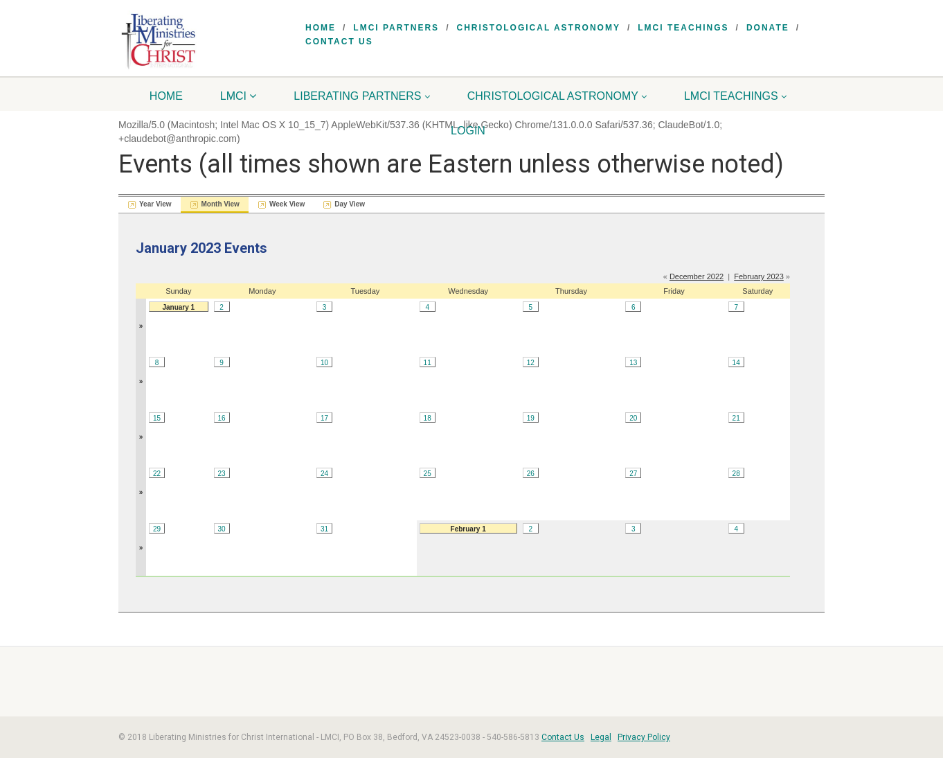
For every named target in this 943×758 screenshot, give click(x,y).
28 (736, 473)
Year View (155, 204)
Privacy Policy (644, 737)
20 (633, 418)
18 (427, 418)
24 (324, 473)
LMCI (238, 96)
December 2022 (697, 276)
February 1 (468, 529)
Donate (767, 28)
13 (633, 363)
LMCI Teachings (683, 28)
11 (427, 363)
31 (324, 529)
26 (531, 473)
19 (531, 418)
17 (324, 418)
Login (468, 130)
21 (736, 418)
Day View (349, 204)
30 (222, 529)
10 (324, 363)
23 (222, 473)
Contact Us (339, 41)
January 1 (178, 307)
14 (736, 363)
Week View (287, 204)
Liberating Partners (362, 96)
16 (222, 418)
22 (157, 473)
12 (531, 363)
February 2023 (759, 276)
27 (633, 473)
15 (157, 418)
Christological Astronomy (538, 28)
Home (320, 28)
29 (157, 529)
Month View (220, 204)
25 (427, 473)
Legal (601, 737)
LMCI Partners (396, 28)
